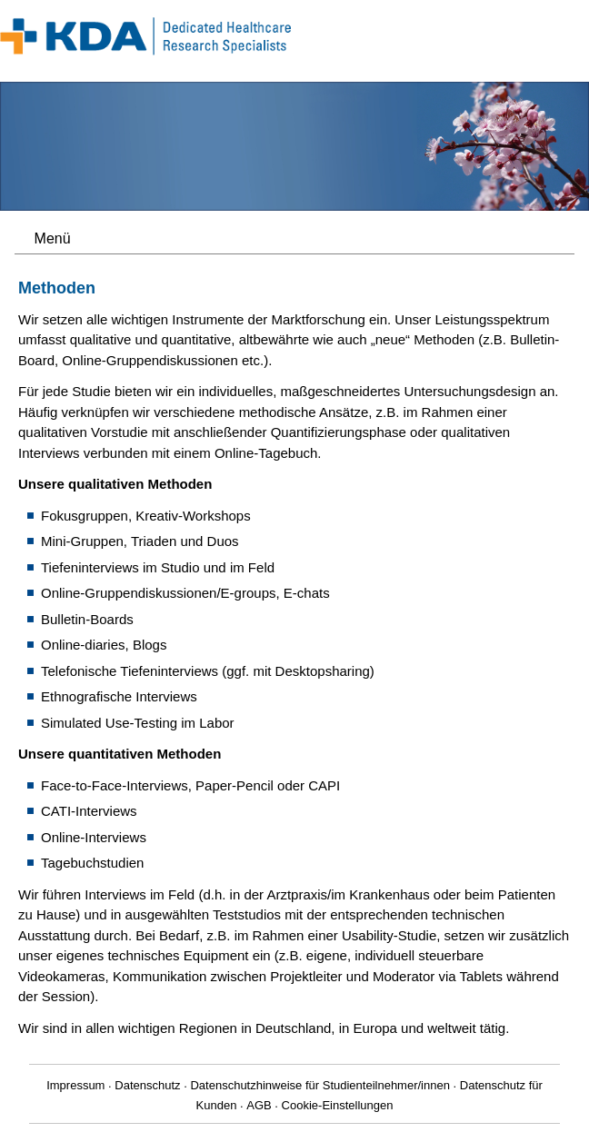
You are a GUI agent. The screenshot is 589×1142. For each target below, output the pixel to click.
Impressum (75, 1085)
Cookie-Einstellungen (338, 1105)
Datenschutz (147, 1085)
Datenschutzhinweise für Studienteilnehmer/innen (319, 1085)
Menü (53, 238)
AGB (258, 1105)
